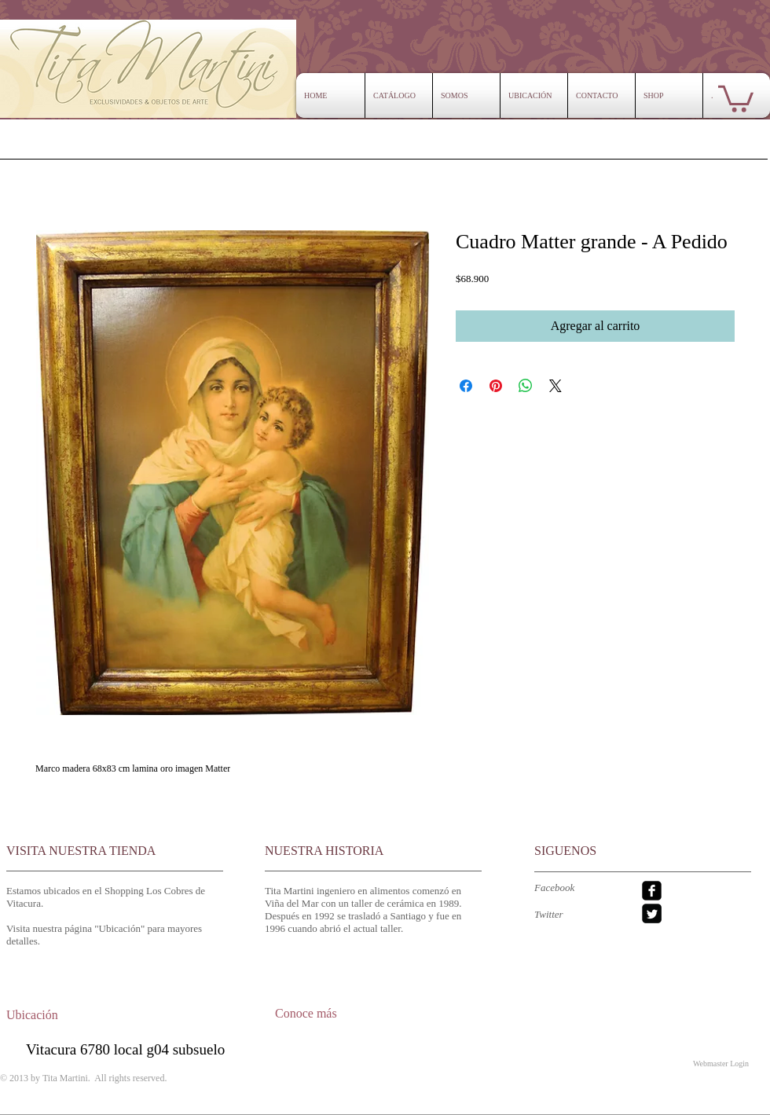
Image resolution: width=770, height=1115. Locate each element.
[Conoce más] (323, 1014)
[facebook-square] (652, 890)
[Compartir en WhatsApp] (525, 385)
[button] (736, 97)
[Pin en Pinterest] (495, 385)
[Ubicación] (46, 1015)
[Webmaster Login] (721, 1063)
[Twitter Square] (652, 913)
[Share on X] (555, 385)
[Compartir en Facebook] (465, 385)
